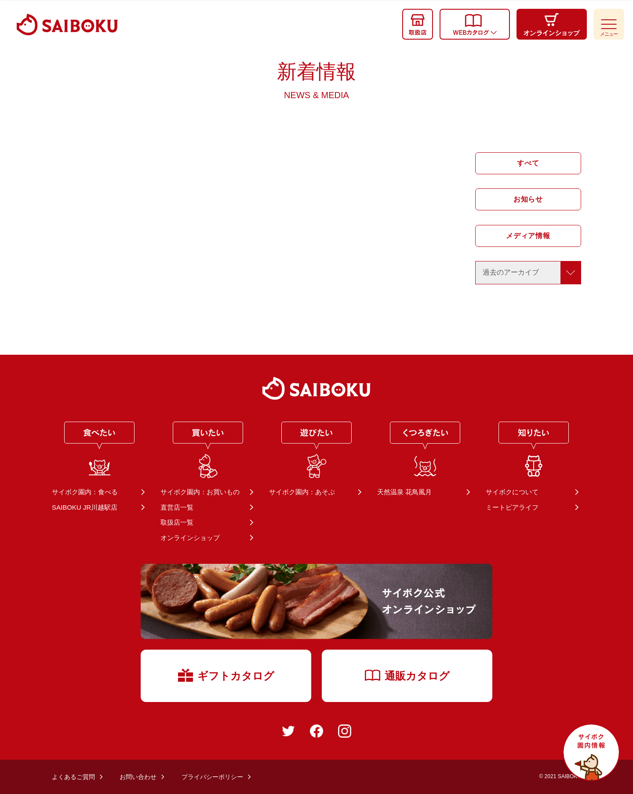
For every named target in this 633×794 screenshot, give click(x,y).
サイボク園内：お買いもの (200, 492)
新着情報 (316, 80)
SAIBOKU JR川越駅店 (84, 507)
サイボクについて (512, 492)
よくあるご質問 (73, 776)
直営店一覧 (176, 507)
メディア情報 (528, 235)
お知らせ (528, 199)
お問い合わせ (138, 776)
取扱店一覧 (176, 522)
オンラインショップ (190, 537)
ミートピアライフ (512, 507)
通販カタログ (407, 675)
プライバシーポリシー (212, 776)
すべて (528, 163)
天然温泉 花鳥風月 (404, 492)
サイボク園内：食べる (85, 492)
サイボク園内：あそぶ (302, 492)
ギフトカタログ (226, 675)
